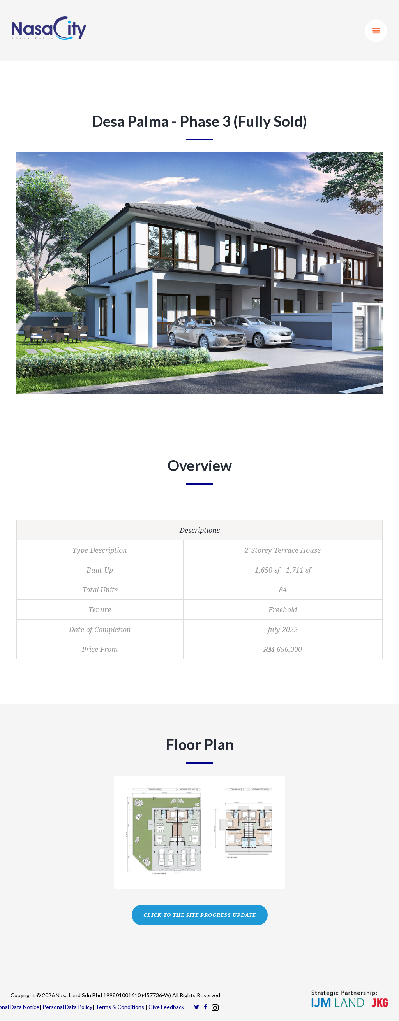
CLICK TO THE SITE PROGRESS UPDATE (199, 914)
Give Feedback (166, 1006)
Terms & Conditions (119, 1006)
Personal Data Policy (67, 1006)
